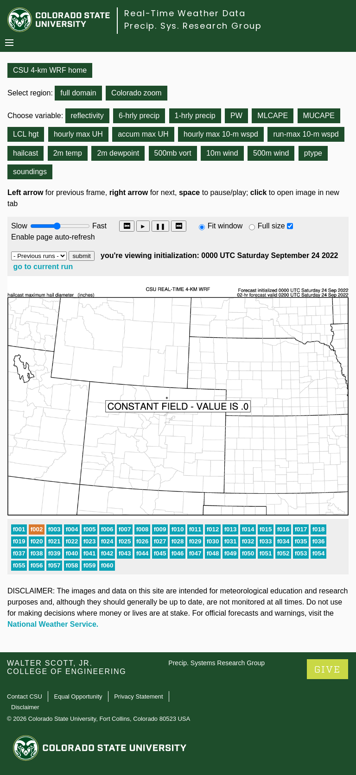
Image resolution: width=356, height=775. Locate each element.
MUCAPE (319, 116)
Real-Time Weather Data (185, 13)
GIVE (327, 669)
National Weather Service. (52, 624)
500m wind (271, 153)
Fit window (225, 226)
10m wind (222, 153)
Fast (99, 226)
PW (236, 116)
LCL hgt (25, 134)
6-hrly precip (139, 116)
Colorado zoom (136, 93)
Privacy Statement (138, 696)
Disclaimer (25, 707)
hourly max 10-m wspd (221, 134)
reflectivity (87, 116)
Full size (271, 226)
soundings (30, 172)
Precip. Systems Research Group (216, 663)
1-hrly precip (195, 116)
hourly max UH (78, 134)
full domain (78, 93)
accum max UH (143, 134)
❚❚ (160, 226)
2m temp (67, 153)
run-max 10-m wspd (305, 134)
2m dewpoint (118, 153)
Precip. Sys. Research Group (193, 26)
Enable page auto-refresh (53, 237)
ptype (313, 153)
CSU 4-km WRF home (50, 70)
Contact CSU (24, 696)
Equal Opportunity (78, 696)
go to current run (43, 267)
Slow (19, 226)
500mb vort (172, 153)
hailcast (25, 153)
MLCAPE (272, 116)
